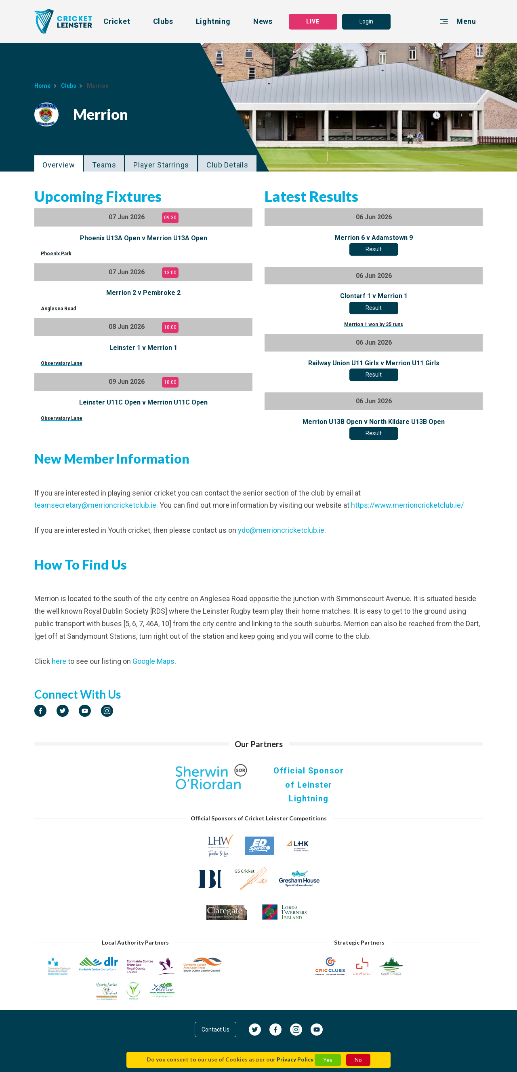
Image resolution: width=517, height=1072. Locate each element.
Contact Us (215, 1029)
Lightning (213, 21)
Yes (327, 1059)
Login (366, 21)
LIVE (313, 21)
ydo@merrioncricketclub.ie (281, 530)
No (358, 1059)
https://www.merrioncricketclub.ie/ (407, 505)
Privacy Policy (295, 1059)
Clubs (163, 21)
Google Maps (153, 661)
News (263, 21)
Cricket (116, 21)
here (59, 661)
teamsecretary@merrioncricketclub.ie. (96, 505)
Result (374, 249)
